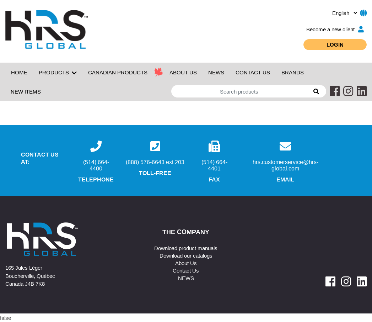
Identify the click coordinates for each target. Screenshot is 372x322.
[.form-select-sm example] (344, 13)
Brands (292, 72)
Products (58, 72)
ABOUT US (183, 72)
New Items (26, 91)
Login (335, 44)
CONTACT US (253, 72)
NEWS (216, 72)
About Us (186, 263)
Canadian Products (117, 72)
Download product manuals (185, 248)
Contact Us (186, 270)
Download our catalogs (186, 255)
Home (19, 72)
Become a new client (335, 29)
